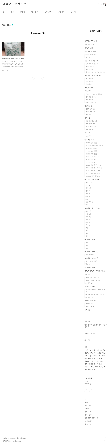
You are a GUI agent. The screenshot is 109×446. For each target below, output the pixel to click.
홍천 (87, 243)
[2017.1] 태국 (90, 159)
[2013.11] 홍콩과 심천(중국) (94, 146)
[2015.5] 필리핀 (91, 151)
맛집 (103, 356)
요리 (87, 133)
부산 (87, 196)
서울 (88, 211)
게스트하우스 (98, 367)
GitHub (87, 409)
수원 (88, 214)
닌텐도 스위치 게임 (92, 277)
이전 (33, 78)
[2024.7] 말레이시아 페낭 (93, 170)
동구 (86, 364)
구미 (88, 185)
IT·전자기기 (90, 286)
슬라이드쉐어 (88, 421)
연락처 (73, 11)
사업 (87, 118)
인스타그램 (86, 391)
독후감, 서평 (91, 54)
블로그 (86, 356)
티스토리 (89, 304)
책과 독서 (90, 51)
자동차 (88, 106)
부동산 (88, 91)
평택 (87, 222)
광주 (87, 236)
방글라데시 (99, 358)
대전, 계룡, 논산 (91, 261)
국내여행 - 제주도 (91, 267)
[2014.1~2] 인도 (91, 148)
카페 (97, 350)
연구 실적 (34, 11)
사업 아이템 (90, 124)
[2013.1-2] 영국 (91, 143)
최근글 (87, 333)
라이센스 (102, 350)
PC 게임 (89, 283)
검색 (99, 4)
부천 (87, 228)
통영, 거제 (89, 202)
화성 (88, 217)
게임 (87, 274)
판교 (97, 361)
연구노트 (87, 402)
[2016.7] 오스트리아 (92, 157)
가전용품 (89, 297)
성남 (88, 219)
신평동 (99, 353)
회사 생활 (89, 69)
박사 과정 (89, 79)
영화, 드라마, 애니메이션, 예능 (95, 271)
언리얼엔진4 (91, 364)
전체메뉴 (91, 41)
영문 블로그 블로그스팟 (91, 418)
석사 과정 (89, 81)
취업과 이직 (89, 67)
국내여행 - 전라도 (91, 252)
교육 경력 (61, 11)
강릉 (87, 248)
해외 (89, 369)
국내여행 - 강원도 (91, 239)
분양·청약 (89, 100)
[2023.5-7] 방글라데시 (93, 165)
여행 (101, 361)
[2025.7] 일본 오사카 (92, 173)
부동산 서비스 (90, 102)
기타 (87, 310)
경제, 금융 (89, 87)
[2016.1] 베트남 (91, 154)
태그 (12, 11)
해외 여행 (89, 140)
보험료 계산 (90, 112)
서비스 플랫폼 (90, 126)
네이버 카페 (89, 306)
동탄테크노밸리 (89, 367)
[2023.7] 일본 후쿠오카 (93, 168)
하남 (87, 205)
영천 (87, 194)
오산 (87, 231)
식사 (93, 350)
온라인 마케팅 (90, 301)
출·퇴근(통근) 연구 (91, 64)
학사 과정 (89, 84)
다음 (42, 78)
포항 (87, 199)
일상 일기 (89, 44)
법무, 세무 (89, 129)
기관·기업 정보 (91, 121)
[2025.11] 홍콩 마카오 (92, 176)
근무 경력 (47, 11)
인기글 (93, 333)
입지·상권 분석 (90, 97)
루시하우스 (88, 350)
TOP (104, 439)
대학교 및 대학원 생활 (93, 75)
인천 (87, 225)
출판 (87, 57)
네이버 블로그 (89, 415)
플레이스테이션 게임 (92, 280)
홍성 (87, 264)
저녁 (93, 369)
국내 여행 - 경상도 (92, 179)
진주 (87, 191)
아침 (99, 356)
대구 (88, 183)
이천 (87, 233)
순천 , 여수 (89, 255)
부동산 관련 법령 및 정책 (93, 94)
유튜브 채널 (88, 406)
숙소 (91, 353)
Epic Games (93, 356)
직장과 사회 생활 (91, 61)
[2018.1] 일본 (90, 162)
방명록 (22, 11)
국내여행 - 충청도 (91, 258)
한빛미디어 (88, 361)
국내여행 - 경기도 (92, 208)
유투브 (91, 391)
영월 (87, 245)
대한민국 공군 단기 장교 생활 (95, 72)
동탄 (89, 358)
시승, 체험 (89, 114)
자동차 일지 (90, 109)
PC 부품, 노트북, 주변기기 (94, 294)
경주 (88, 188)
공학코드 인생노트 (14, 4)
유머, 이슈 (89, 48)
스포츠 (88, 136)
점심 (86, 358)
